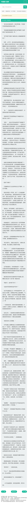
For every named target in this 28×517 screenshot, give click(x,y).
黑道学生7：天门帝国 (10, 11)
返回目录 (14, 491)
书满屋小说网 (5, 2)
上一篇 (3, 491)
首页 (3, 11)
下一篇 (24, 491)
